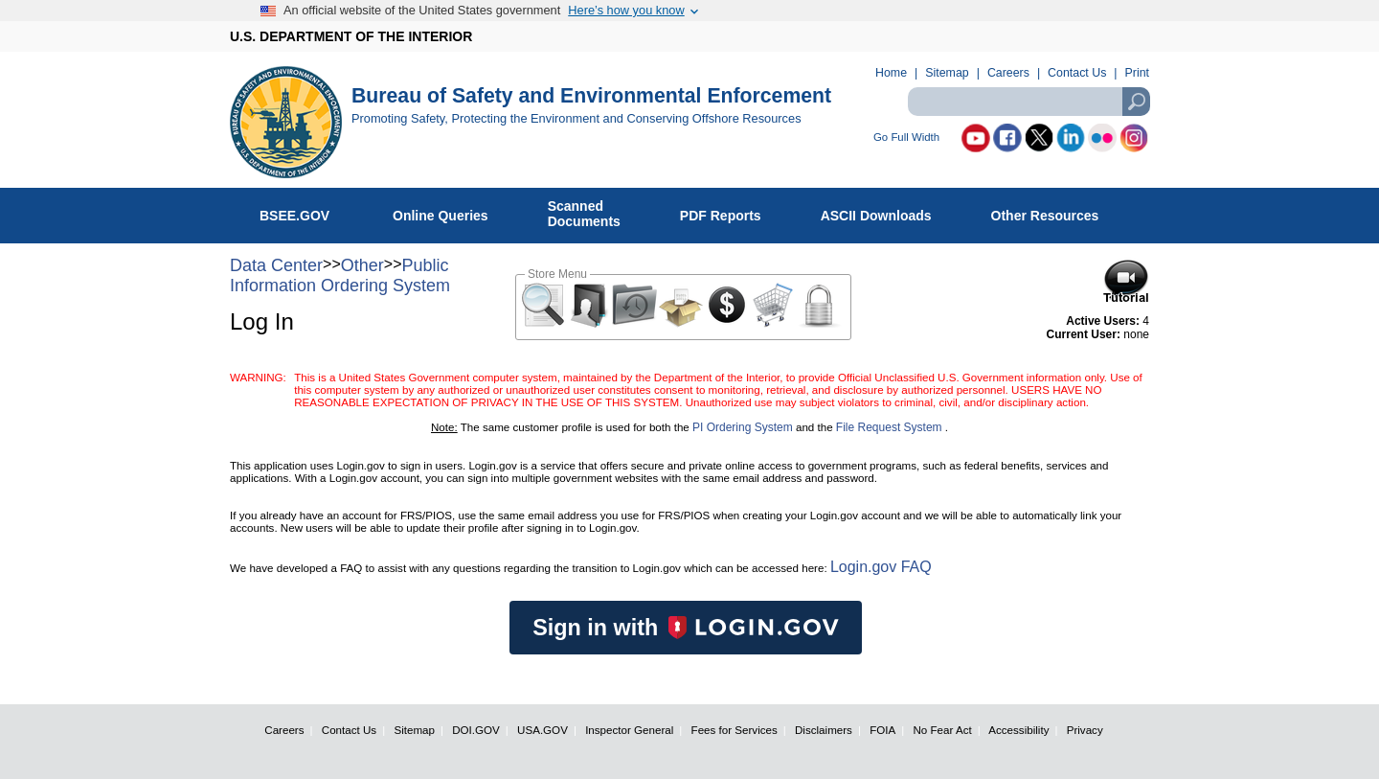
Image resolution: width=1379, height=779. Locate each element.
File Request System (889, 427)
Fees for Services (734, 729)
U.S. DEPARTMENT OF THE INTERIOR (351, 36)
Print (1137, 73)
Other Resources (1055, 211)
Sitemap (946, 73)
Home (891, 73)
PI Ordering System (742, 427)
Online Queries (451, 211)
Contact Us (1077, 73)
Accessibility (1018, 729)
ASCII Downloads (886, 211)
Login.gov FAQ (881, 567)
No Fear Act (942, 729)
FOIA (882, 729)
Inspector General (629, 729)
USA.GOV (542, 729)
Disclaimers (823, 729)
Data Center (276, 265)
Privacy (1085, 729)
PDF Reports (730, 211)
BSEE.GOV (306, 211)
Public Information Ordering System (340, 275)
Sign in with (685, 627)
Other (362, 265)
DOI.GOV (476, 729)
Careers (1008, 73)
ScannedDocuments (594, 213)
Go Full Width (906, 137)
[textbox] (1028, 101)
